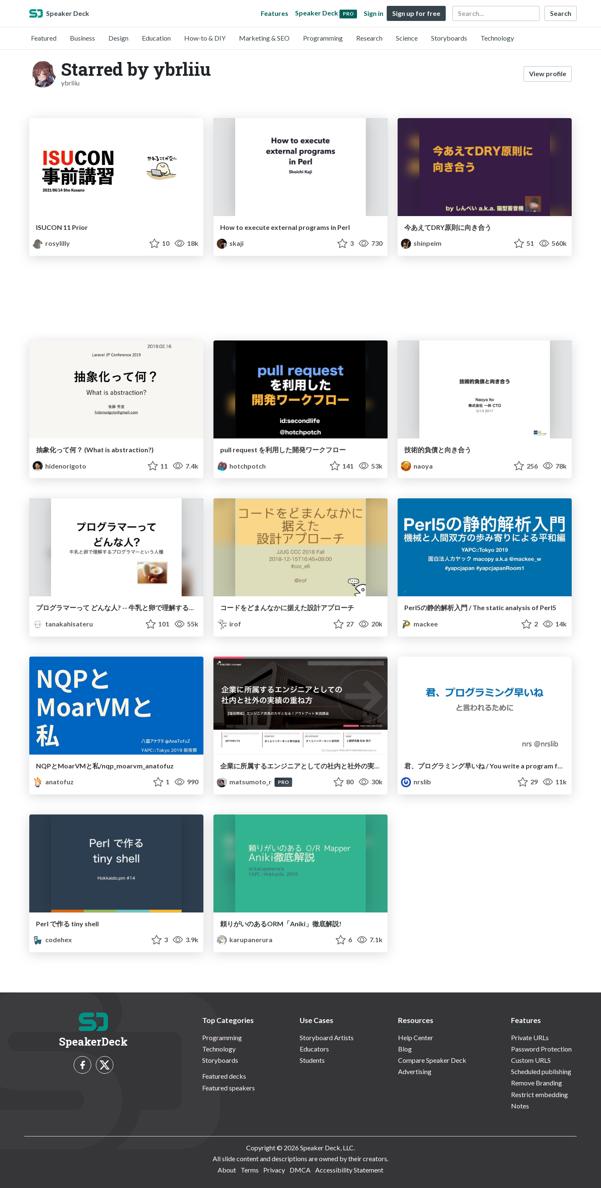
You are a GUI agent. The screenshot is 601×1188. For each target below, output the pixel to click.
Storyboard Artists (327, 1037)
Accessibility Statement (349, 1170)
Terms (250, 1170)
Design (118, 38)
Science (407, 38)
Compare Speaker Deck (432, 1060)
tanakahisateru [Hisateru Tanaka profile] (63, 624)
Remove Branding (536, 1083)
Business (82, 38)
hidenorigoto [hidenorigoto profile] (59, 466)
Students (312, 1060)
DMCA (300, 1170)
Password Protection (541, 1049)
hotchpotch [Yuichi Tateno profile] (241, 466)
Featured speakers (228, 1088)
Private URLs (530, 1037)
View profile (547, 73)
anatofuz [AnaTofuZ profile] (53, 782)
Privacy (274, 1170)
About (227, 1170)
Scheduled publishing (541, 1071)
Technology (497, 38)
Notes (520, 1106)
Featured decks (224, 1076)
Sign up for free (416, 13)
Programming (323, 38)
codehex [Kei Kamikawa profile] (52, 939)
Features (274, 13)
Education (156, 38)
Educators (314, 1049)
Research (369, 38)
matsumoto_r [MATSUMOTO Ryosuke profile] (245, 782)
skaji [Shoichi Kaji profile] (230, 243)
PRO (283, 782)
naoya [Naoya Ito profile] (417, 466)
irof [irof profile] (229, 624)
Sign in (373, 13)
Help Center (415, 1037)
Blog (405, 1049)
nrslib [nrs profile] (416, 782)
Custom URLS (531, 1060)
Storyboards (449, 38)
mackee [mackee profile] (419, 624)
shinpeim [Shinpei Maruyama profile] (421, 243)
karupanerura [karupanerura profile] (244, 939)
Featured (44, 38)
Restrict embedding (539, 1094)
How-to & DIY (205, 38)
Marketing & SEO (264, 38)
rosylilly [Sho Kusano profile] (51, 243)
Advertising (414, 1071)
